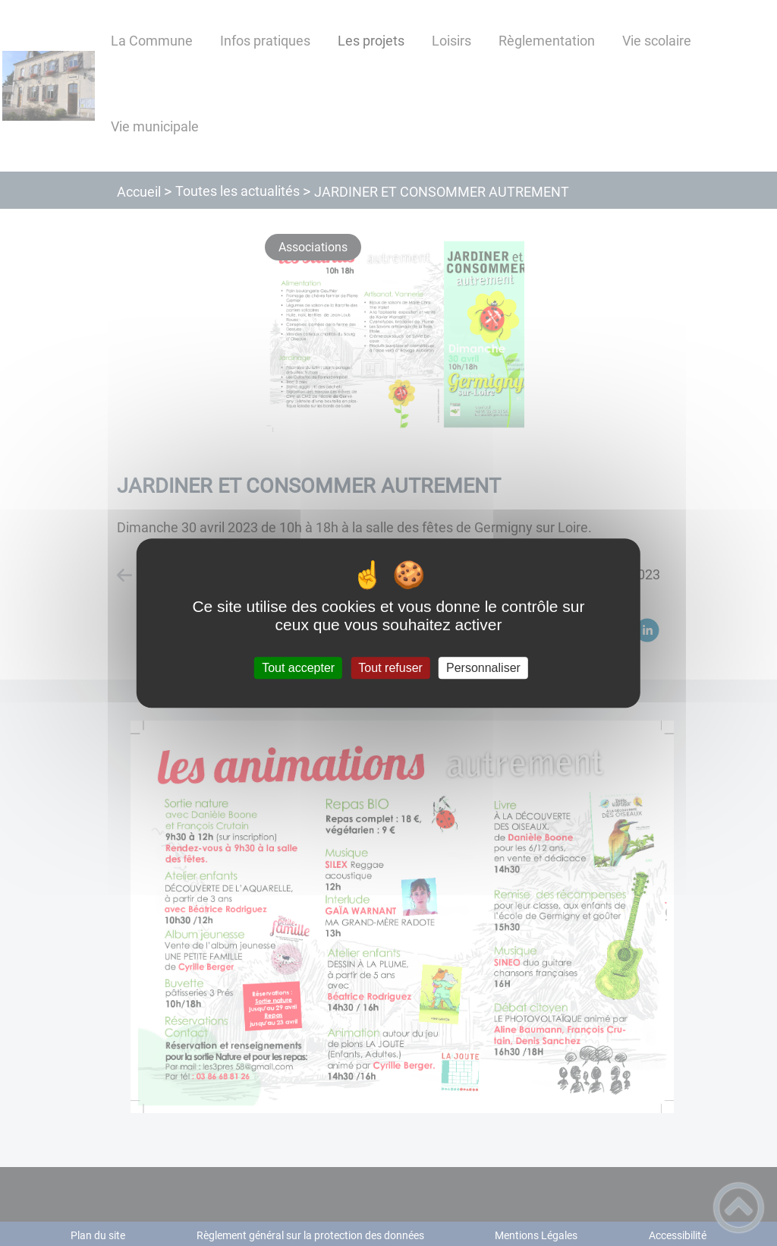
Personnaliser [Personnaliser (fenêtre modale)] (483, 667)
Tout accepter (298, 667)
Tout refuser (390, 667)
